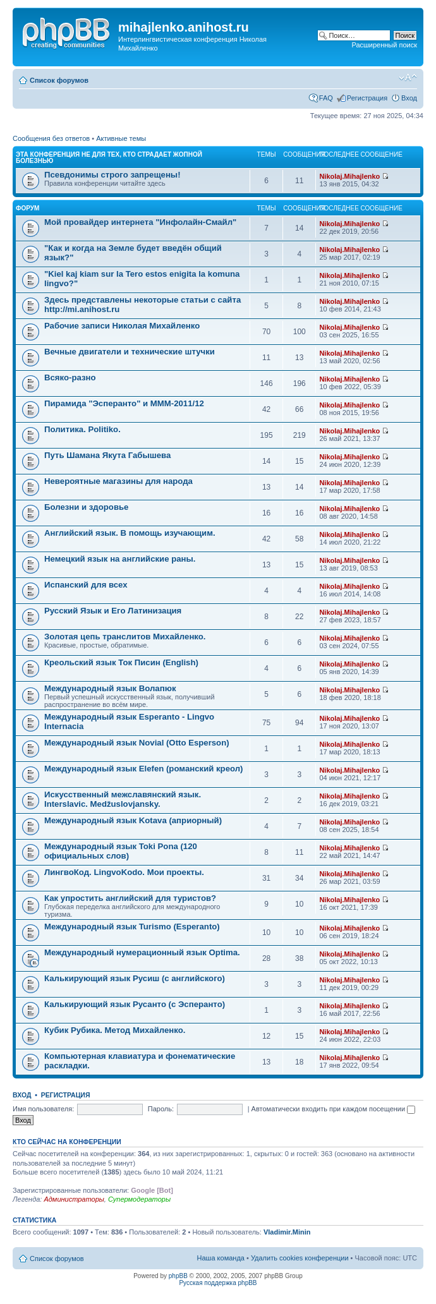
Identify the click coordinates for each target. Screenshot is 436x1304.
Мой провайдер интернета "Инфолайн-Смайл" (140, 222)
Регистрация (367, 98)
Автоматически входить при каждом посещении (333, 1109)
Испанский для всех (86, 584)
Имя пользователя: (43, 1109)
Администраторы (74, 1199)
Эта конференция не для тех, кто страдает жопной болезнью (109, 157)
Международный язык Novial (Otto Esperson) (136, 742)
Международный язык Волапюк (110, 688)
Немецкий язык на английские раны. (119, 559)
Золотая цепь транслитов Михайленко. (125, 636)
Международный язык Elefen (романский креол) (143, 768)
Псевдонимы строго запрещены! (112, 174)
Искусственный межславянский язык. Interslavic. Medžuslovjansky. (122, 799)
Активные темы (121, 138)
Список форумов (59, 80)
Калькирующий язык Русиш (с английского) (134, 978)
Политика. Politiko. (82, 429)
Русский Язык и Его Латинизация (112, 610)
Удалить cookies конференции (300, 1258)
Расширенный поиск (384, 45)
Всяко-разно (70, 377)
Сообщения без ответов (51, 138)
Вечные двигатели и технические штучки (129, 351)
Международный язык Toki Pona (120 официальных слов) (120, 851)
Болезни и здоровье (86, 507)
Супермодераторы (139, 1199)
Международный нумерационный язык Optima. (142, 952)
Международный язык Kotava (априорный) (133, 820)
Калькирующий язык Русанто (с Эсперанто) (134, 1004)
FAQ (326, 98)
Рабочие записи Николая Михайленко (122, 325)
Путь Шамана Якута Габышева (107, 455)
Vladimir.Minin (287, 1232)
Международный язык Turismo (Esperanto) (132, 926)
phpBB (178, 1275)
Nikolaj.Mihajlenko (349, 176)
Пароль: (161, 1109)
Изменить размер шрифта (408, 77)
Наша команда (221, 1258)
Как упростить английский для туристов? (130, 898)
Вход (409, 98)
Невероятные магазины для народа (118, 481)
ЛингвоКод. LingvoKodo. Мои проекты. (124, 872)
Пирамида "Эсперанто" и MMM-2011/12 (124, 403)
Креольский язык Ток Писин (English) (121, 662)
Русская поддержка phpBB (218, 1282)
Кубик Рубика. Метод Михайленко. (114, 1030)
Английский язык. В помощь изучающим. (129, 533)
